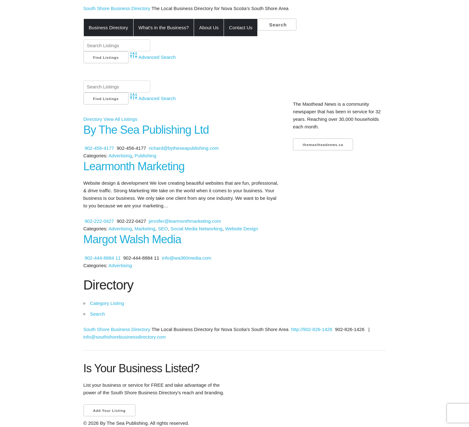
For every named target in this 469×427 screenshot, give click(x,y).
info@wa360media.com (186, 258)
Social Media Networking (196, 228)
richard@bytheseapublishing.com (184, 148)
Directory (92, 119)
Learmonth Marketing (134, 166)
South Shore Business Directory (117, 8)
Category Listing (107, 303)
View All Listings (120, 119)
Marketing (144, 228)
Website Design (241, 228)
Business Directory (108, 27)
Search (277, 24)
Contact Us (240, 27)
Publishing (145, 155)
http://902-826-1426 (311, 329)
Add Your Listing (109, 411)
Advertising (120, 155)
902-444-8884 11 (103, 258)
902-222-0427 (99, 221)
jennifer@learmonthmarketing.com (185, 221)
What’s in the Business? (164, 27)
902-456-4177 (99, 148)
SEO (163, 228)
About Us (209, 27)
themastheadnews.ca (323, 145)
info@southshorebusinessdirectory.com (124, 337)
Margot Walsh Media (132, 239)
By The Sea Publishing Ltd (146, 129)
